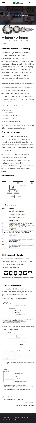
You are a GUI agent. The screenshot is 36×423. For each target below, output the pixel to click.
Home (9, 15)
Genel (14, 15)
